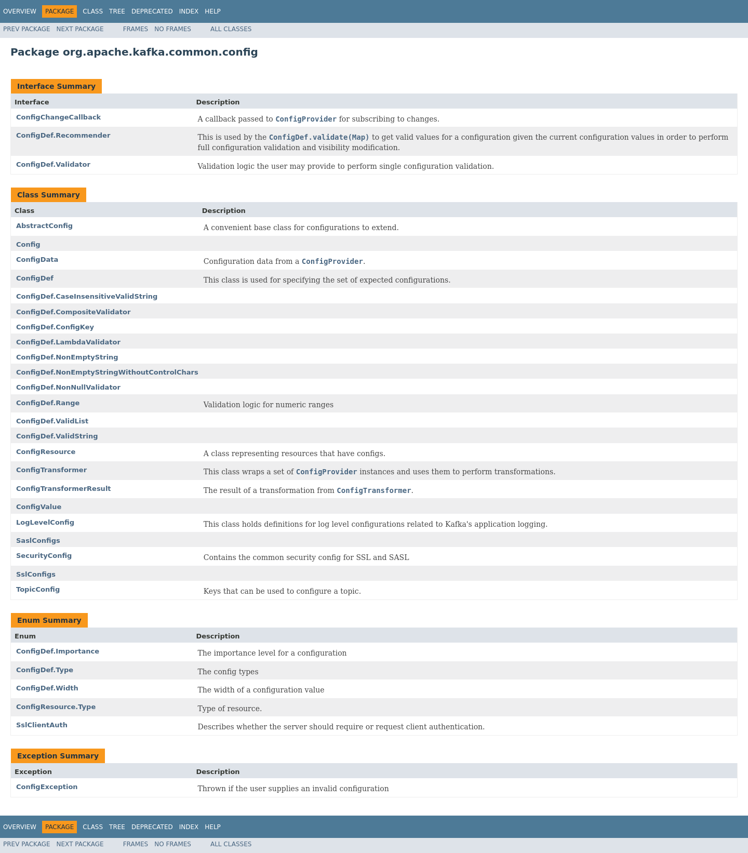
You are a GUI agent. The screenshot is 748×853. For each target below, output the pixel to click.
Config (28, 244)
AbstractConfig (44, 226)
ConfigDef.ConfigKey (55, 327)
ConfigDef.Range (47, 403)
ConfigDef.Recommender (63, 135)
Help (213, 11)
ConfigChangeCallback (58, 117)
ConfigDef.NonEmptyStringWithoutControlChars (107, 372)
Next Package (80, 29)
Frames (136, 29)
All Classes (230, 29)
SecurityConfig (44, 555)
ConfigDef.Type (44, 670)
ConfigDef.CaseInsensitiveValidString (86, 296)
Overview (19, 11)
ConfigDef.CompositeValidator (73, 312)
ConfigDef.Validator (53, 164)
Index (189, 11)
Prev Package (26, 29)
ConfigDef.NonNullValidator (68, 387)
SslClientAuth (42, 725)
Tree (117, 11)
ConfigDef (35, 278)
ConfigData (37, 259)
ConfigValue (38, 507)
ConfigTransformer (51, 470)
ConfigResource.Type (56, 707)
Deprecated (152, 11)
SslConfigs (36, 574)
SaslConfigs (38, 540)
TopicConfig (38, 589)
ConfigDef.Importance (57, 651)
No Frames (172, 29)
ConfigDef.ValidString (57, 436)
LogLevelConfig (45, 522)
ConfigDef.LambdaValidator (68, 342)
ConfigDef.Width (47, 688)
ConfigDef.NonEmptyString (67, 357)
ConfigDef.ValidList (52, 421)
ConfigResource (45, 452)
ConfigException (47, 787)
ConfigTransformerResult (63, 488)
